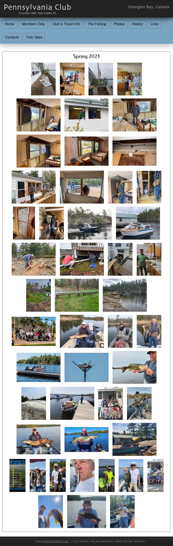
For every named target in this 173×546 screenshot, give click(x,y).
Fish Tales (34, 37)
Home (10, 24)
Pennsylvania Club (55, 541)
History (137, 24)
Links (155, 24)
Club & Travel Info (66, 24)
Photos (119, 24)
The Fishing (97, 24)
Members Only (33, 24)
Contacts (12, 37)
